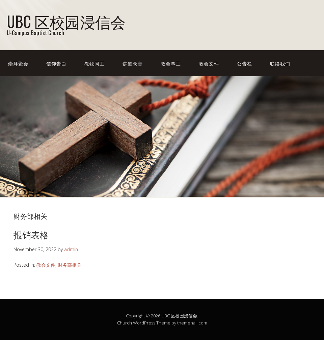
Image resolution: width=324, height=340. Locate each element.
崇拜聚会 (18, 63)
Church (124, 323)
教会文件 (209, 63)
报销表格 (31, 234)
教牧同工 (94, 63)
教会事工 (171, 63)
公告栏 (244, 63)
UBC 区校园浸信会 (66, 21)
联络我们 (280, 63)
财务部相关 (69, 265)
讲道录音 (133, 63)
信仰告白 (56, 63)
